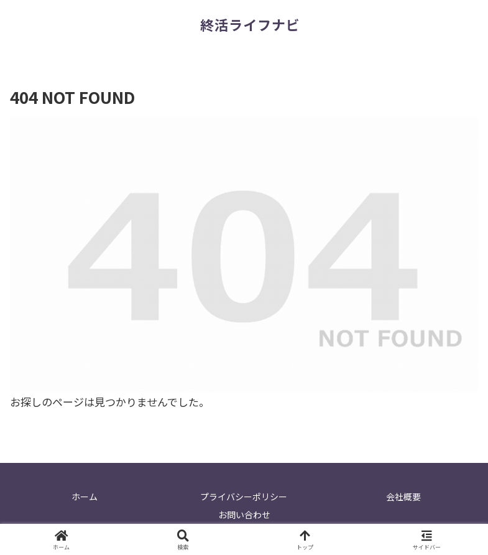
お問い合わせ (244, 514)
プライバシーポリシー (243, 496)
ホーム (84, 496)
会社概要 (403, 496)
